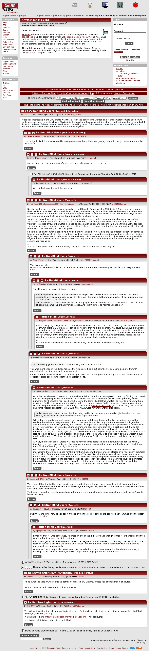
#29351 (88, 260)
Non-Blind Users (43, 111)
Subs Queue (8, 45)
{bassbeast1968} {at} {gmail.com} (60, 204)
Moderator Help (29, 635)
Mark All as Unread (94, 101)
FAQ (4, 25)
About (5, 23)
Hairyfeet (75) (36, 204)
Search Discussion (124, 93)
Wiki (5, 88)
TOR (5, 98)
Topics (5, 30)
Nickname (118, 24)
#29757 (90, 391)
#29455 (79, 577)
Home (32, 648)
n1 (31, 23)
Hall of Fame (8, 40)
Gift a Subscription (130, 57)
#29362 (82, 284)
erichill (76, 631)
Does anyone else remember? (42, 630)
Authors (6, 32)
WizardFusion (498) (38, 158)
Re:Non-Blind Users (48, 132)
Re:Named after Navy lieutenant (49, 572)
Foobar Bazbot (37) (44, 391)
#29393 (73, 606)
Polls (5, 37)
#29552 (89, 531)
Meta (5, 71)
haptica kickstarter (101, 405)
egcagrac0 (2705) (37, 479)
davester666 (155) (35, 136)
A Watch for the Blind (35, 20)
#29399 (83, 479)
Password (118, 31)
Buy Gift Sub (8, 47)
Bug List (6, 93)
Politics (6, 74)
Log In (5, 52)
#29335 (85, 158)
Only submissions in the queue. (128, 15)
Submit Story (8, 42)
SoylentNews (10, 8)
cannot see (120, 71)
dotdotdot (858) (42, 183)
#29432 (87, 183)
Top (92, 93)
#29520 (87, 509)
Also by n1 (120, 83)
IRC (4, 86)
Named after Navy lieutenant (50, 567)
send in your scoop (99, 15)
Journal (78, 115)
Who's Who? (8, 90)
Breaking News (9, 64)
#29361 (79, 357)
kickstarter (120, 76)
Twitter (6, 83)
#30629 (123, 321)
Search (6, 35)
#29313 (70, 115)
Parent (28, 148)
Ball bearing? (40, 597)
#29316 (81, 136)
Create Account (9, 49)
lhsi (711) (28, 115)
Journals (6, 28)
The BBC (119, 69)
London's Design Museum (127, 74)
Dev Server (8, 95)
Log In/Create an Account (73, 93)
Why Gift (130, 60)
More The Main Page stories (128, 81)
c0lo (57, 562)
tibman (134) (32, 577)
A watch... (31, 562)
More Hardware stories (125, 78)
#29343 (115, 204)
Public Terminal (122, 38)
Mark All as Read (71, 101)
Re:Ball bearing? (38, 602)
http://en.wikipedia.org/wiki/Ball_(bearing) (66, 617)
